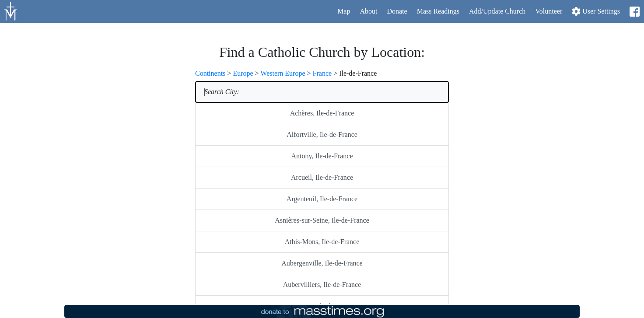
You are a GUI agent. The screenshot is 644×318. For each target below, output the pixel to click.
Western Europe (282, 73)
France (322, 73)
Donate (397, 11)
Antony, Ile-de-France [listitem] (322, 156)
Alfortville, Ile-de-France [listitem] (322, 134)
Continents (210, 73)
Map (343, 11)
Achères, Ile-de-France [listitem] (322, 113)
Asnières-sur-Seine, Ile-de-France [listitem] (322, 220)
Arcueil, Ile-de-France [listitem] (322, 177)
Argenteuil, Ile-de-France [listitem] (322, 199)
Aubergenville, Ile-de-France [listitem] (321, 263)
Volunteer (548, 11)
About (368, 11)
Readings (438, 11)
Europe (243, 73)
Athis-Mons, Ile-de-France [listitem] (322, 241)
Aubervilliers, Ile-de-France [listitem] (322, 284)
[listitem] (322, 92)
